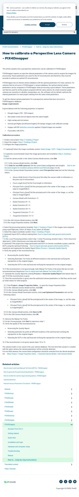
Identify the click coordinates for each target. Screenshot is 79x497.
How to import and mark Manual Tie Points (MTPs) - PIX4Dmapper (25, 368)
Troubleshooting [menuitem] (14, 451)
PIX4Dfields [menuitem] (9, 402)
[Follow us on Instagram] (70, 481)
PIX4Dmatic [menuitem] (9, 398)
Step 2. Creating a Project (29, 140)
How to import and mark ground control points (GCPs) (49, 246)
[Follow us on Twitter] (65, 481)
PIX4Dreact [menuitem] (9, 411)
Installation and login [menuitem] (15, 442)
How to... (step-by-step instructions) (49, 47)
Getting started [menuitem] (13, 433)
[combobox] (38, 32)
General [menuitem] (7, 389)
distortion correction (27, 127)
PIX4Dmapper (27, 47)
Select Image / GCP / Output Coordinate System (58, 149)
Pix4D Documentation (10, 47)
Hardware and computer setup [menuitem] (19, 447)
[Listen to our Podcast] (74, 481)
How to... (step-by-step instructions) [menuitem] (22, 460)
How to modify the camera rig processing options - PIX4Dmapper (25, 376)
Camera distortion (10, 380)
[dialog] (39, 16)
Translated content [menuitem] (11, 464)
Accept (47, 24)
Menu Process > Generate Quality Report (51, 248)
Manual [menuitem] (10, 456)
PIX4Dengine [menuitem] (9, 420)
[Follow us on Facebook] (61, 481)
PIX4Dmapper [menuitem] (10, 425)
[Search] (74, 32)
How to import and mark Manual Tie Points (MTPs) (43, 271)
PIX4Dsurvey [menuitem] (9, 416)
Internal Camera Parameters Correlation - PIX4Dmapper (22, 383)
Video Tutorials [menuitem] (10, 469)
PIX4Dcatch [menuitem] (9, 407)
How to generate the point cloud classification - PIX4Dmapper (24, 372)
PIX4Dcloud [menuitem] (9, 394)
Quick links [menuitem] (12, 438)
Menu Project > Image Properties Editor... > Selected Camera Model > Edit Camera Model (39, 354)
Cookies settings (31, 24)
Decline (64, 24)
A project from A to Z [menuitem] (15, 429)
